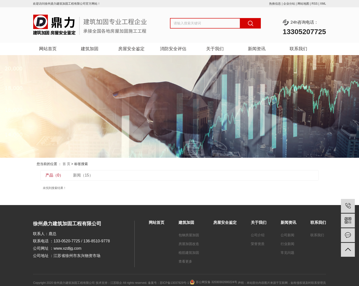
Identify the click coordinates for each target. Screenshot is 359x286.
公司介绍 (257, 235)
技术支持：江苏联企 (109, 283)
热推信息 (275, 3)
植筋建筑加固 (189, 253)
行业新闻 (287, 244)
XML (323, 3)
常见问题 (287, 253)
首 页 (66, 164)
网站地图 (303, 3)
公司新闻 (287, 235)
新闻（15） (83, 175)
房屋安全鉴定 (131, 48)
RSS (315, 3)
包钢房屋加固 (189, 235)
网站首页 (48, 48)
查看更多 (185, 261)
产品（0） (54, 175)
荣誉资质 (257, 244)
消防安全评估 (173, 48)
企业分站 (289, 3)
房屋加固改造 (189, 244)
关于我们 (215, 48)
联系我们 (298, 48)
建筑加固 (89, 48)
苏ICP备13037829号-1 (174, 283)
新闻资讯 (256, 48)
